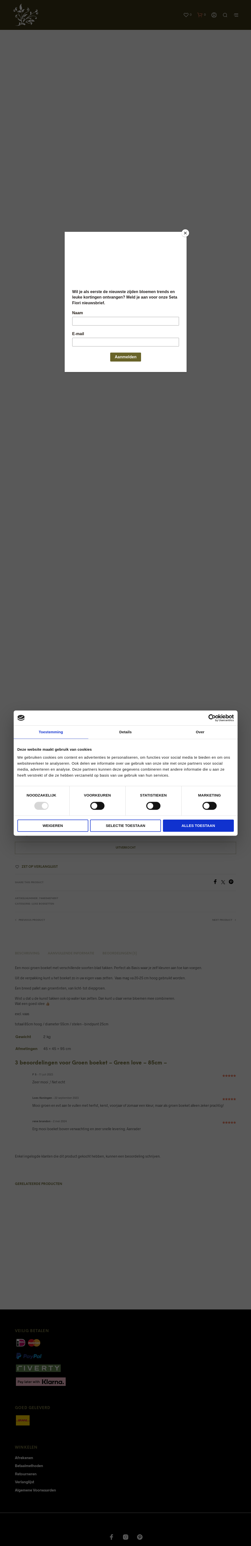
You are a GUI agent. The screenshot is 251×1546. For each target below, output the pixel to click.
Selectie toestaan (125, 825)
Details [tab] (125, 732)
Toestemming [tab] (51, 732)
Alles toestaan (198, 825)
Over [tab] (200, 732)
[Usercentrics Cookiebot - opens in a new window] (212, 718)
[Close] (185, 233)
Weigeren (53, 825)
